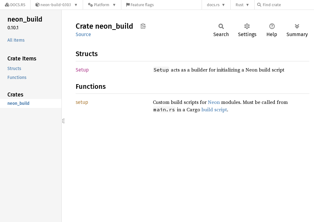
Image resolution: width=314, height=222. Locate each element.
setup (82, 102)
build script (214, 109)
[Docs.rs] (15, 5)
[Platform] (102, 5)
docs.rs (213, 4)
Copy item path (143, 26)
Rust (240, 4)
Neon (214, 102)
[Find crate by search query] (288, 5)
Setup (82, 70)
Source (83, 34)
